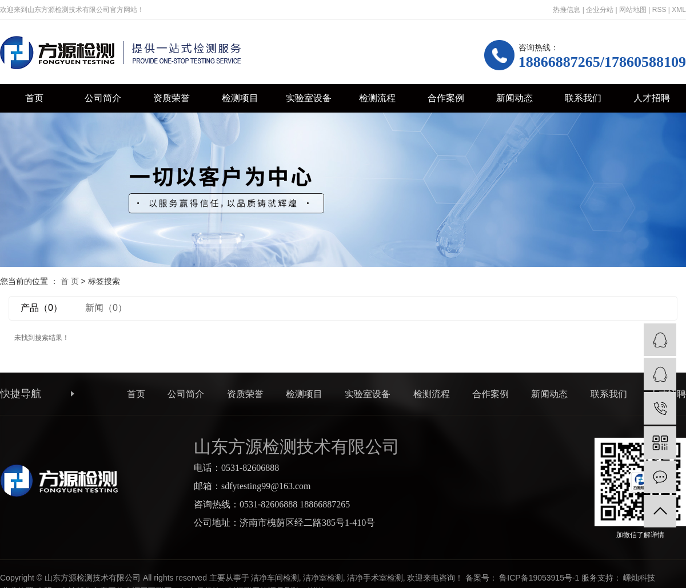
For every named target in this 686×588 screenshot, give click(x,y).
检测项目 (240, 98)
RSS (659, 10)
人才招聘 (651, 98)
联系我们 (583, 98)
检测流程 (377, 98)
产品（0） (41, 308)
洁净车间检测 (275, 577)
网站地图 (633, 10)
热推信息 (566, 10)
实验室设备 (309, 98)
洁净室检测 (323, 577)
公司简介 (103, 98)
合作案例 (446, 98)
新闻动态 (514, 98)
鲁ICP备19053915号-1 (539, 577)
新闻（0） (106, 308)
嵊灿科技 (639, 577)
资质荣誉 (171, 98)
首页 (34, 98)
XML (679, 10)
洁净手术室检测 (375, 577)
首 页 (70, 281)
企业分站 (599, 10)
